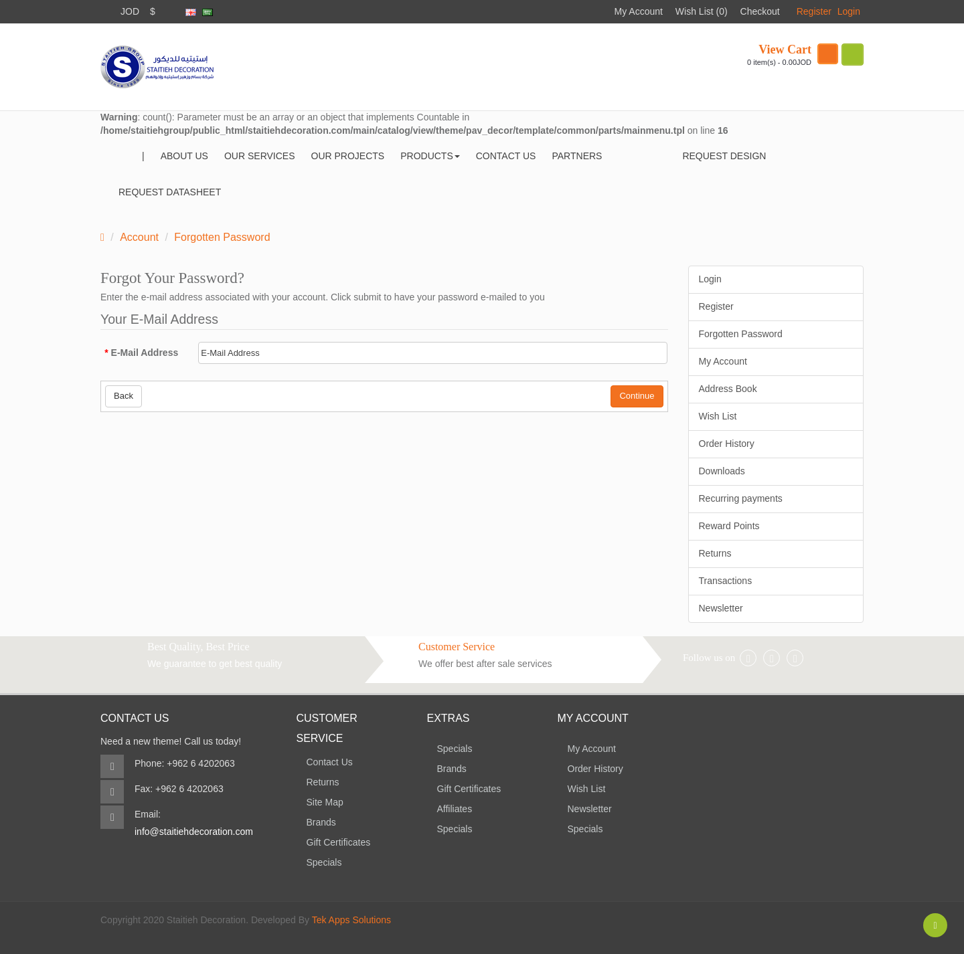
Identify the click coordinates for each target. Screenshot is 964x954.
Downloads (722, 471)
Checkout (760, 11)
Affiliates (455, 808)
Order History (726, 443)
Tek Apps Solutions (351, 920)
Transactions (725, 580)
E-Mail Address (145, 352)
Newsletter (721, 608)
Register (814, 11)
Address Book (728, 388)
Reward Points (729, 525)
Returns (715, 553)
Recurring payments (741, 498)
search (852, 54)
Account (139, 237)
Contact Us (330, 762)
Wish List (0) (701, 11)
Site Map (325, 802)
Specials (324, 862)
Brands (321, 822)
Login (848, 11)
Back (123, 396)
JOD (129, 11)
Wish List (718, 416)
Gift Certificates (339, 842)
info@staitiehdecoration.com (194, 831)
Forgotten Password (222, 237)
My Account (639, 11)
